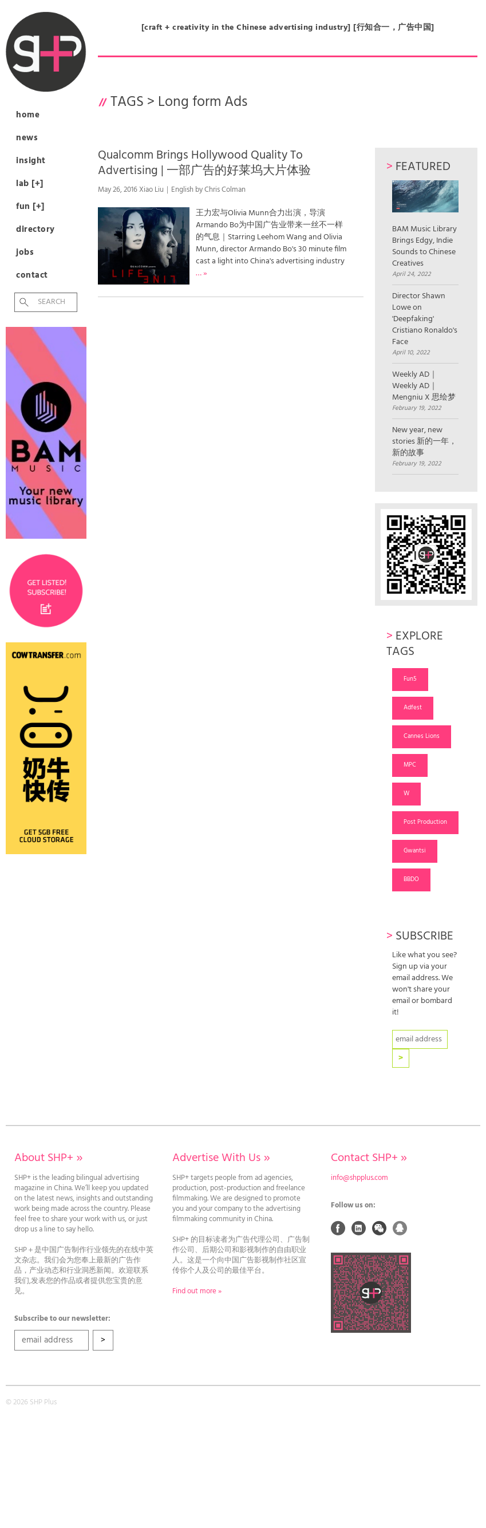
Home (27, 115)
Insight (31, 161)
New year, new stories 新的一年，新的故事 (424, 442)
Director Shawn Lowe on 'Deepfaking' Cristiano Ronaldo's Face (424, 319)
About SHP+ (48, 1158)
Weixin (379, 1228)
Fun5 (410, 679)
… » (201, 273)
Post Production (425, 822)
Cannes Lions (422, 736)
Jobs (25, 252)
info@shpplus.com (359, 1178)
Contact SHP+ (369, 1158)
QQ (400, 1228)
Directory (35, 229)
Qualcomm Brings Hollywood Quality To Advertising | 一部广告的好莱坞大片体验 (204, 163)
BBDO (411, 879)
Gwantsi (415, 851)
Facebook (338, 1228)
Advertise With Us (221, 1158)
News (27, 138)
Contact (32, 275)
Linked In (358, 1228)
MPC (410, 765)
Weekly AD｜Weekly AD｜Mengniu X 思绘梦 (424, 386)
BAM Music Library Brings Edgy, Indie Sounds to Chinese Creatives (425, 224)
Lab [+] (30, 184)
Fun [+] (30, 207)
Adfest (413, 707)
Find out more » (197, 1291)
